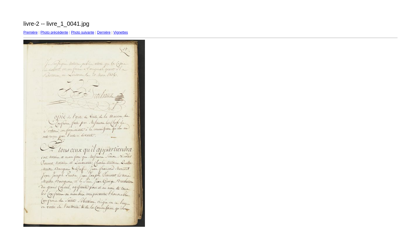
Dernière (103, 32)
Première (30, 32)
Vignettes (120, 32)
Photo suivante (82, 32)
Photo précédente (54, 32)
